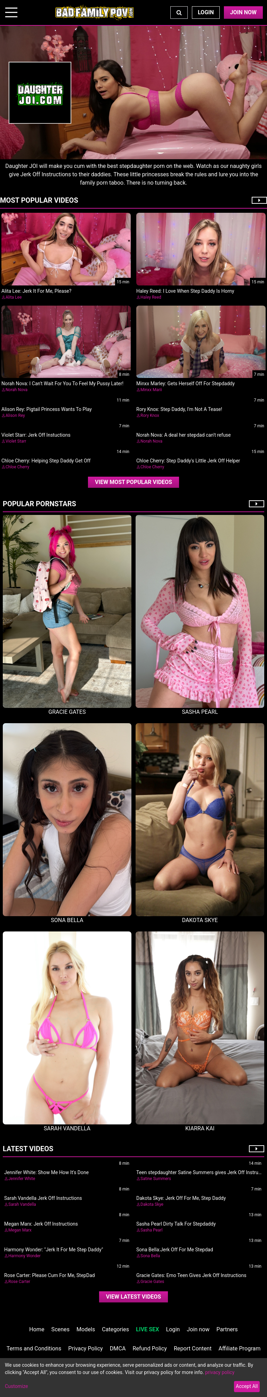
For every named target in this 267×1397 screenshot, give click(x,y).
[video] (133, 482)
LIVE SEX (147, 1329)
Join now (198, 1329)
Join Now (243, 12)
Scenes (60, 1329)
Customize (16, 1386)
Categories (115, 1329)
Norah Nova (16, 389)
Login (206, 12)
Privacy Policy (85, 1348)
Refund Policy (150, 1348)
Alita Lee (14, 297)
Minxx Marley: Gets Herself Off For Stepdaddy (185, 383)
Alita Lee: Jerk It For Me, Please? (36, 291)
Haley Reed (150, 297)
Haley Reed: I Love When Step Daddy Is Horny (185, 291)
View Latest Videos (133, 1296)
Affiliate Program (240, 1348)
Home (36, 1329)
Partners (227, 1329)
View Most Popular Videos (133, 482)
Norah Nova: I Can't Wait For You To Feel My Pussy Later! (62, 383)
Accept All (247, 1386)
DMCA (118, 1348)
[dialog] (133, 1377)
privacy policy (219, 1372)
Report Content (193, 1348)
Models (85, 1329)
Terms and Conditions (34, 1348)
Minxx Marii (151, 389)
